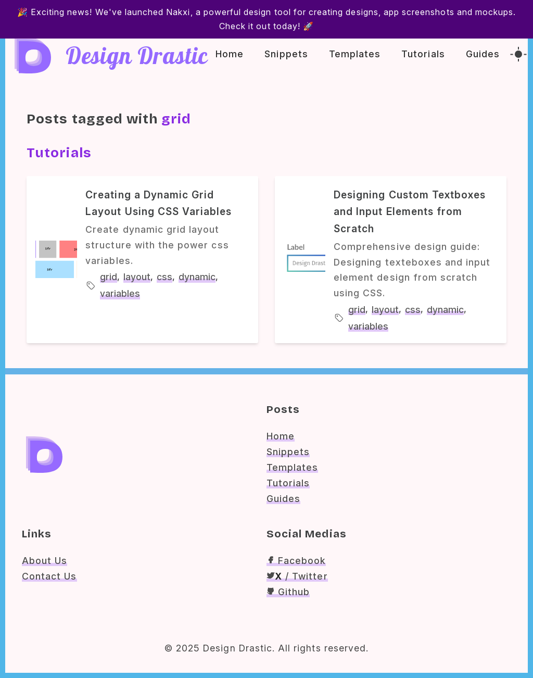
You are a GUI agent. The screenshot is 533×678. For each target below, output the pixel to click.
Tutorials (423, 53)
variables (120, 293)
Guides (483, 53)
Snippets (286, 53)
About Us (44, 560)
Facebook (296, 560)
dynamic (197, 276)
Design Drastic (137, 59)
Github (288, 591)
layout (136, 276)
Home (229, 53)
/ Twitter (297, 576)
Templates (354, 53)
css (164, 276)
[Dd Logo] (31, 54)
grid (108, 276)
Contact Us (49, 576)
